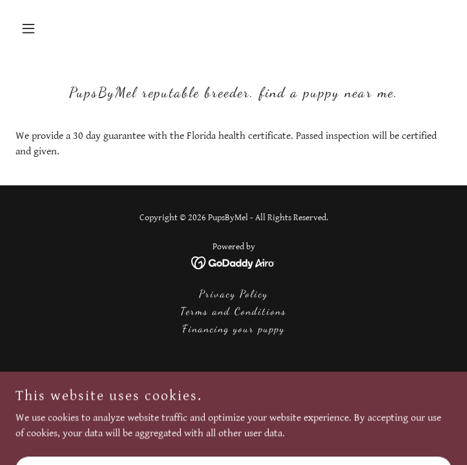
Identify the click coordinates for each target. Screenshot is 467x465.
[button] (48, 28)
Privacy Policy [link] (233, 293)
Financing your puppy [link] (233, 328)
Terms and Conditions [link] (233, 311)
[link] (233, 262)
